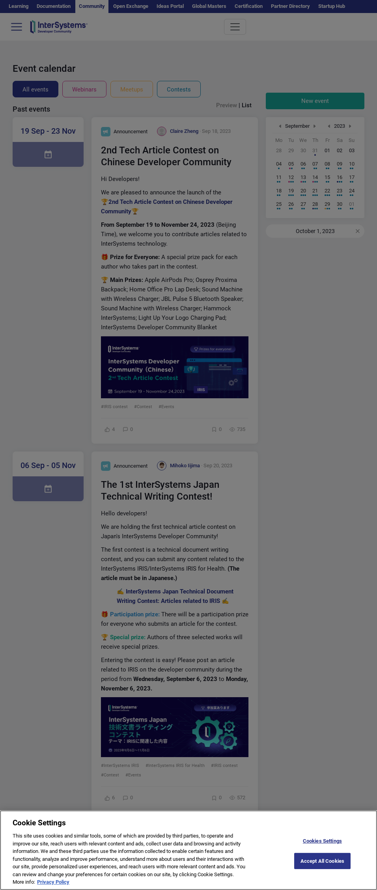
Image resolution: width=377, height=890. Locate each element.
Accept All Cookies (322, 868)
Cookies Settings (322, 848)
